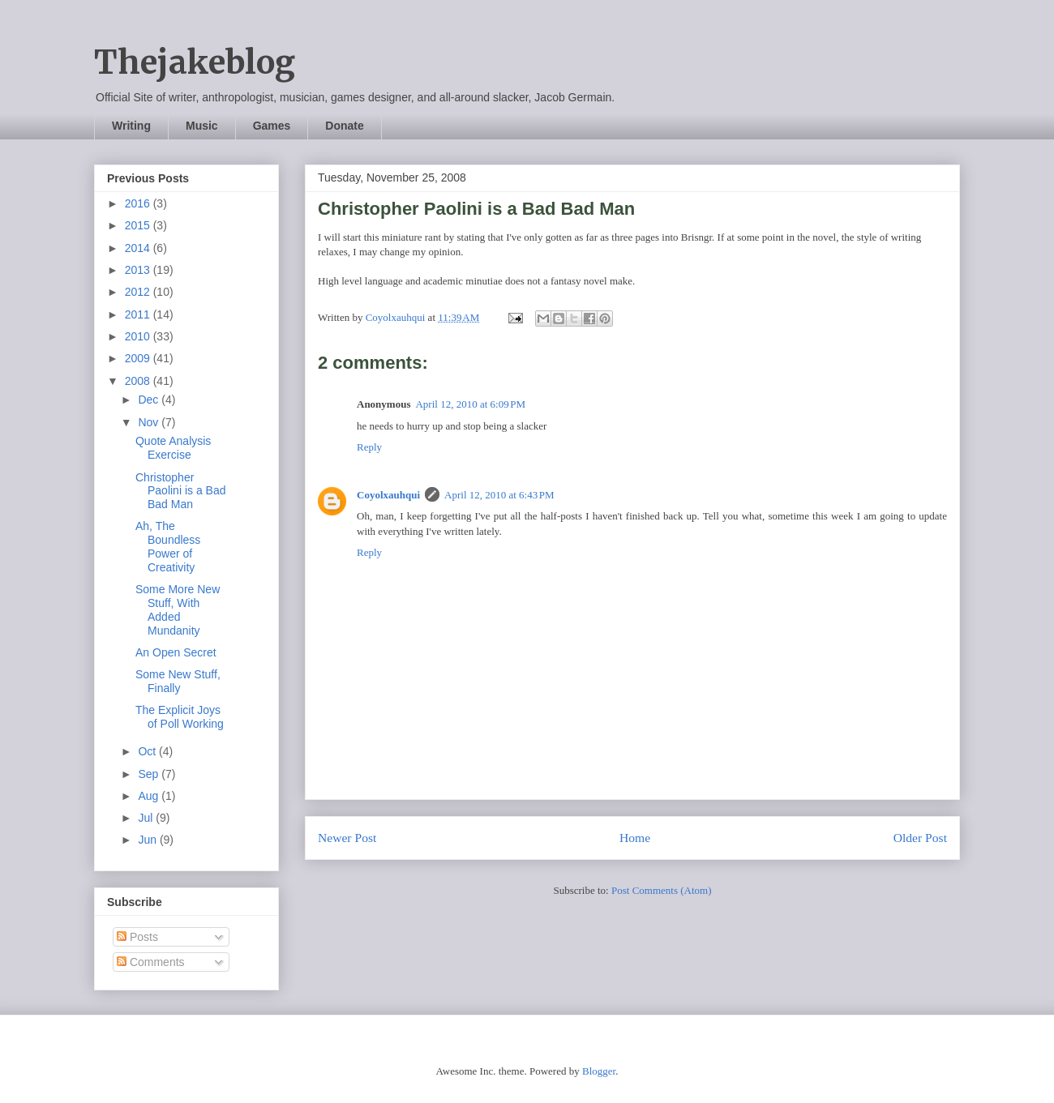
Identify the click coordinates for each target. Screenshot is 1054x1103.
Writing (131, 125)
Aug (149, 795)
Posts (137, 936)
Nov (149, 422)
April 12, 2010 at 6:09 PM (470, 404)
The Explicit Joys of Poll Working (179, 716)
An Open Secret (175, 652)
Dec (149, 399)
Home (634, 837)
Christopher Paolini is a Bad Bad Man (180, 491)
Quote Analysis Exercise (173, 447)
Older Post (920, 837)
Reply (369, 447)
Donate (344, 125)
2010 (139, 336)
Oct (148, 751)
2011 (139, 314)
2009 (139, 358)
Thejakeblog (194, 62)
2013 (139, 269)
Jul (147, 817)
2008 (139, 380)
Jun (148, 839)
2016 (139, 203)
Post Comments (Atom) (661, 890)
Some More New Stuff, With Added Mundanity (177, 609)
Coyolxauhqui (388, 495)
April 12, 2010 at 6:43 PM (499, 495)
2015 (139, 225)
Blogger (598, 1071)
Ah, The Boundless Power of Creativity (167, 546)
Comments (151, 962)
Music (202, 125)
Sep (149, 773)
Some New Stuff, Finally (178, 681)
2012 (139, 291)
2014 (139, 248)
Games (272, 125)
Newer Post (347, 837)
